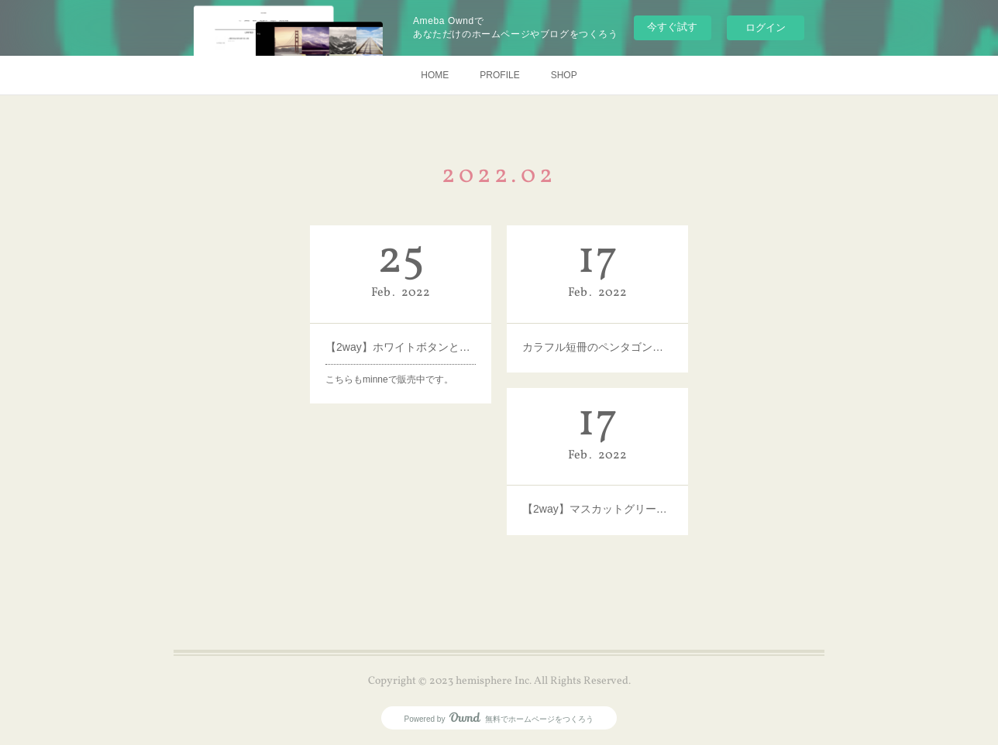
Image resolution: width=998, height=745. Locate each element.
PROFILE (499, 75)
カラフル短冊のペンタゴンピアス (597, 346)
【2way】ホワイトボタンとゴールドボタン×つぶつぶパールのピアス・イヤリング (400, 346)
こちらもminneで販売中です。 (389, 378)
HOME (435, 75)
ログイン (765, 27)
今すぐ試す (672, 27)
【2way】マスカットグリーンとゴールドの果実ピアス (597, 509)
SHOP (564, 75)
